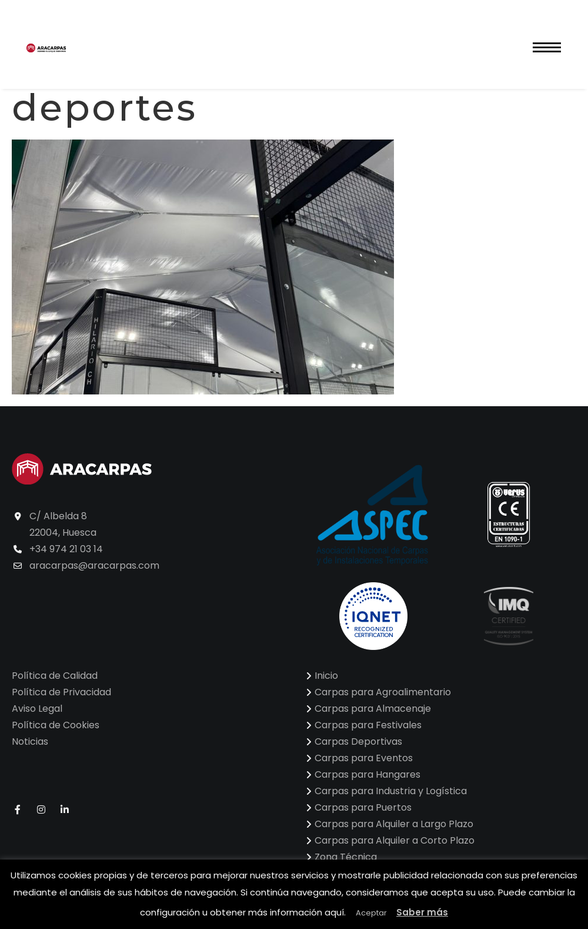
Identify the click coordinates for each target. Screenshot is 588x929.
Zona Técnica (346, 857)
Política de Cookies (55, 725)
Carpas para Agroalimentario (383, 692)
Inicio (326, 675)
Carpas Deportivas (358, 741)
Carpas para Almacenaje (373, 708)
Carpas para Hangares (367, 774)
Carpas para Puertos (363, 807)
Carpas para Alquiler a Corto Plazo (395, 840)
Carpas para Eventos (364, 758)
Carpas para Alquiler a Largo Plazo (394, 824)
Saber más (422, 912)
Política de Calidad (55, 675)
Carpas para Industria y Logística (391, 791)
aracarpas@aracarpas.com (94, 565)
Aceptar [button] (371, 912)
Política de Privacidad (61, 692)
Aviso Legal (37, 708)
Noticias (30, 741)
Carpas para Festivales (368, 725)
